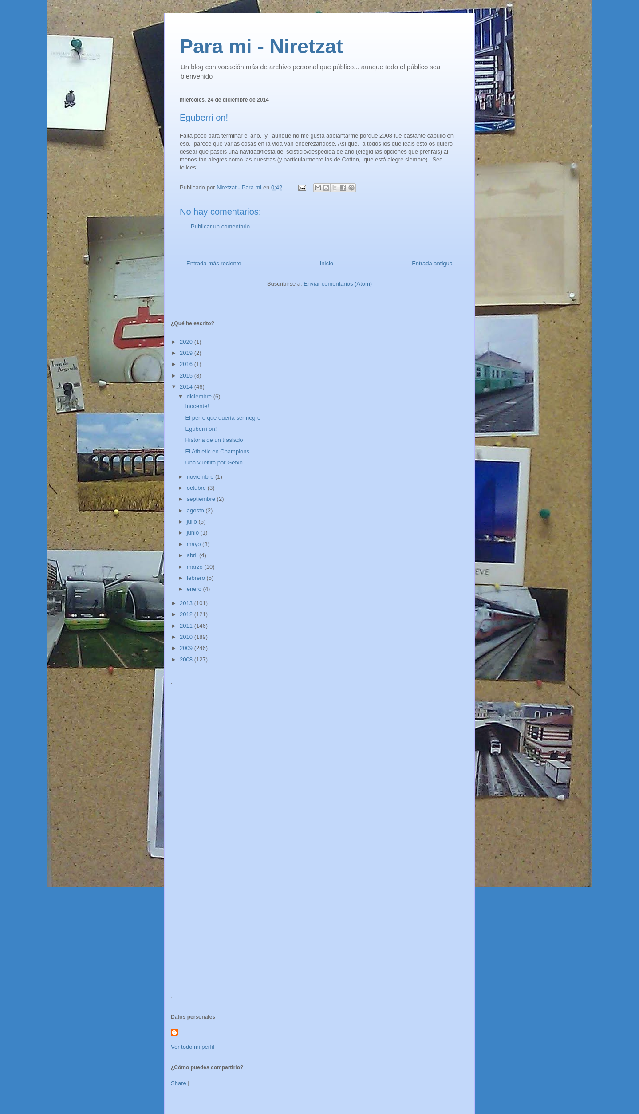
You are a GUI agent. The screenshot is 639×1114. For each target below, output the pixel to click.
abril (193, 555)
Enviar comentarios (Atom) (338, 283)
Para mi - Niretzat (261, 46)
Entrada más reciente (213, 263)
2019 (187, 353)
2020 (187, 342)
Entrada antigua (432, 263)
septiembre (202, 499)
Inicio (326, 263)
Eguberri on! (201, 428)
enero (195, 589)
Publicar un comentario (220, 226)
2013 (187, 603)
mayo (194, 544)
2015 (187, 375)
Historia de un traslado (214, 440)
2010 (187, 637)
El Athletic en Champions (217, 451)
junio (194, 532)
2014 (187, 386)
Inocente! (197, 406)
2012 (187, 614)
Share (178, 1083)
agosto (196, 510)
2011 (187, 625)
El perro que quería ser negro (222, 417)
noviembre (201, 476)
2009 (187, 648)
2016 (187, 364)
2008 (187, 659)
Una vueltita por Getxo (213, 462)
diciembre (200, 396)
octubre (197, 487)
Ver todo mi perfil (192, 1046)
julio (193, 521)
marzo (196, 566)
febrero (197, 578)
